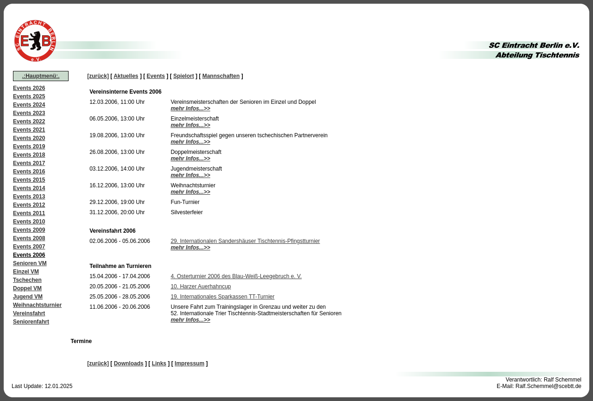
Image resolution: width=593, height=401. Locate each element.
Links (159, 363)
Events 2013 (29, 196)
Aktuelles (126, 76)
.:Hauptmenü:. (41, 76)
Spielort (183, 76)
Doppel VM (27, 288)
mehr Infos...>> (190, 108)
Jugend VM (28, 296)
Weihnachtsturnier (37, 305)
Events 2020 (29, 138)
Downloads (129, 363)
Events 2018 (29, 155)
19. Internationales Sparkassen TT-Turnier (222, 296)
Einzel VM (26, 271)
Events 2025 (29, 96)
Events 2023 (29, 113)
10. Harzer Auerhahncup (200, 286)
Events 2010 (29, 221)
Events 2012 (29, 205)
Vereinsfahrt (29, 313)
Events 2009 (29, 230)
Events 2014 (29, 188)
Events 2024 (29, 105)
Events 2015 (29, 180)
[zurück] (98, 76)
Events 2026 (29, 88)
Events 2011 (29, 213)
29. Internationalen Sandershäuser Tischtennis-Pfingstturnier (245, 241)
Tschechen (27, 280)
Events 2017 (29, 163)
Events (156, 76)
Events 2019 (29, 146)
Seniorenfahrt (31, 321)
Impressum (189, 363)
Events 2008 (29, 238)
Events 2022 (29, 121)
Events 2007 (29, 246)
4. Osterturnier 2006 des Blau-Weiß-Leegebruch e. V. (236, 276)
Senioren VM (30, 263)
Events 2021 (29, 130)
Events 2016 (29, 171)
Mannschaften (221, 76)
